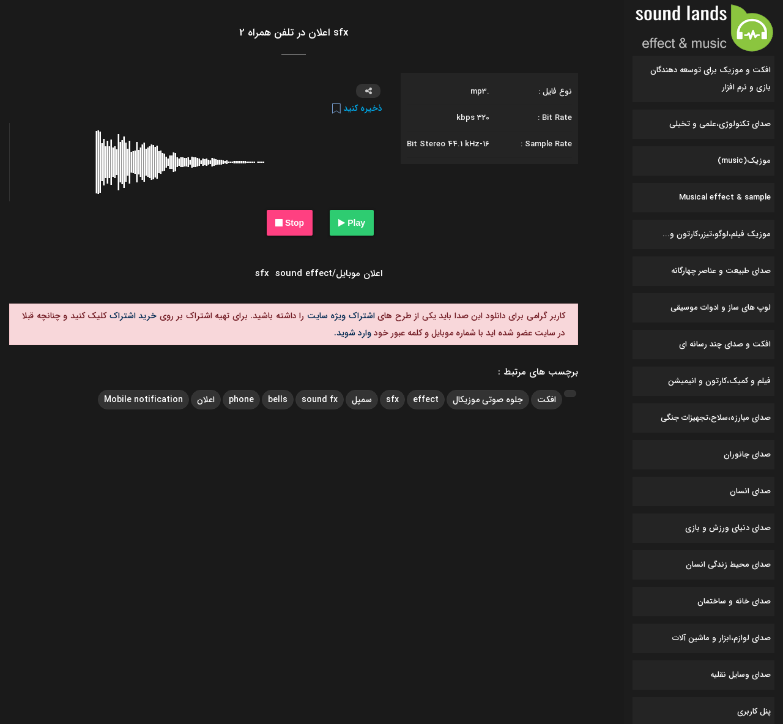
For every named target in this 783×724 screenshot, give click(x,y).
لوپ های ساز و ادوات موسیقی (720, 307)
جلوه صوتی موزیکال (488, 399)
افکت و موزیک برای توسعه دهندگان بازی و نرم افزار (710, 79)
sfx (392, 399)
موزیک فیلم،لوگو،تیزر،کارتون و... (716, 234)
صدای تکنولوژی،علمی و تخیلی (720, 124)
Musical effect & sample (725, 197)
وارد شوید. (352, 333)
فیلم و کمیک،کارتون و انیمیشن (719, 381)
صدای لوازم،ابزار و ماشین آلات (721, 638)
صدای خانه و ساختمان (734, 601)
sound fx (320, 399)
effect (426, 399)
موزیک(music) (744, 160)
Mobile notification (143, 399)
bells (278, 399)
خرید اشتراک (131, 316)
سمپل (362, 399)
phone (241, 399)
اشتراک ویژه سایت (339, 316)
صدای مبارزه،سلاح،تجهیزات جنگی (716, 417)
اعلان (206, 399)
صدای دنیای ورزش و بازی (728, 527)
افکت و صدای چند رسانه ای (725, 344)
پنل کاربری (754, 711)
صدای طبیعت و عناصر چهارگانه (721, 270)
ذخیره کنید (357, 108)
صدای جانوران (747, 454)
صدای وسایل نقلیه (740, 674)
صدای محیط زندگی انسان (728, 564)
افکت (546, 399)
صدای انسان (750, 491)
